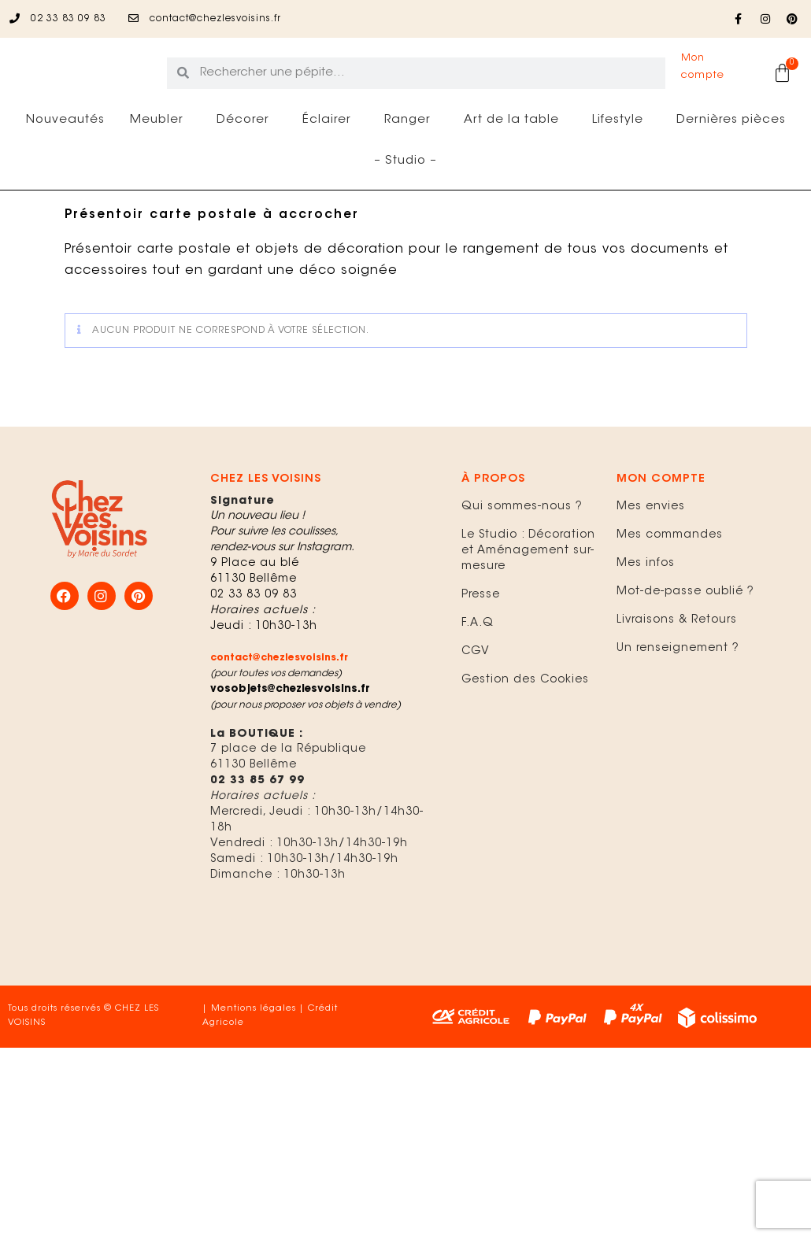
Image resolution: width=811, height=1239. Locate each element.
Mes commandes (670, 582)
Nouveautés (65, 167)
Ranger (411, 168)
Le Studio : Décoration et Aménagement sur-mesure (528, 598)
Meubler (160, 168)
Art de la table (515, 168)
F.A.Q (477, 670)
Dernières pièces (731, 167)
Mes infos (646, 610)
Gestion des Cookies (525, 727)
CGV (475, 699)
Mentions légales (253, 1056)
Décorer (247, 168)
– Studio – (405, 208)
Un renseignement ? (678, 695)
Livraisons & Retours (677, 667)
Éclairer (330, 168)
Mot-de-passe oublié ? (685, 639)
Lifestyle (621, 168)
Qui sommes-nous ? (522, 554)
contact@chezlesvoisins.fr (279, 705)
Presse (480, 642)
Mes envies (651, 554)
